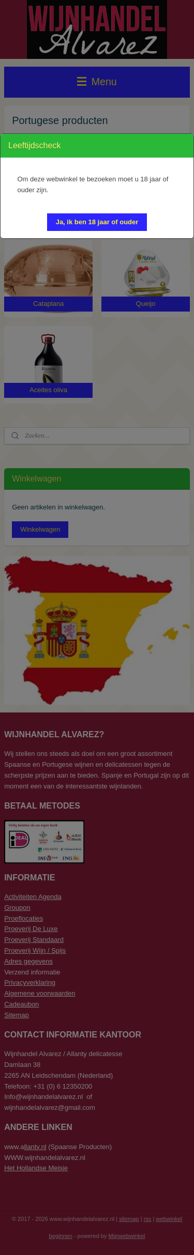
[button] (97, 222)
